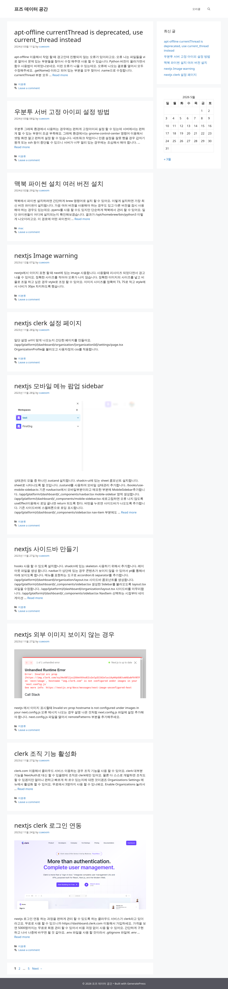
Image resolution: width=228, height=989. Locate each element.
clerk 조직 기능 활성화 (45, 753)
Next (37, 968)
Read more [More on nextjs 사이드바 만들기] (35, 598)
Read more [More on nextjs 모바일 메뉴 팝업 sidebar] (129, 512)
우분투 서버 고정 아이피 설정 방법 (62, 111)
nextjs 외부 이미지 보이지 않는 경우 (64, 634)
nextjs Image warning (46, 255)
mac (21, 228)
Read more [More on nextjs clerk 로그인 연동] (22, 937)
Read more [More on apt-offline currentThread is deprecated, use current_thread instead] (60, 75)
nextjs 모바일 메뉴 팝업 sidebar (59, 386)
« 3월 (167, 159)
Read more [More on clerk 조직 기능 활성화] (25, 789)
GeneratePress (136, 983)
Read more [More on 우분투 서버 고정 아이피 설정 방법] (22, 147)
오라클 (196, 9)
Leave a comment (29, 88)
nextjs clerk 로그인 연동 (48, 825)
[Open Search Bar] (209, 9)
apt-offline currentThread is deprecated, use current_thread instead (78, 36)
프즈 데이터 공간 (31, 9)
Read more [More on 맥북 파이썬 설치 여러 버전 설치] (82, 219)
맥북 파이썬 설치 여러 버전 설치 (58, 183)
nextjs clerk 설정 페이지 (48, 323)
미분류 (22, 84)
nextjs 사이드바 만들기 (46, 549)
